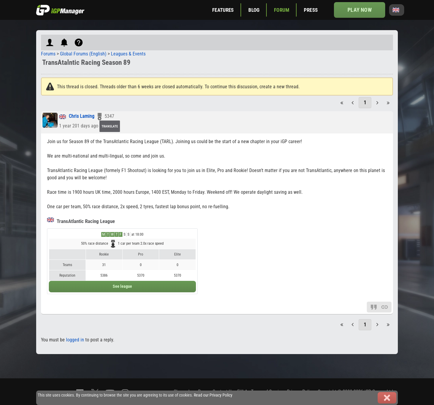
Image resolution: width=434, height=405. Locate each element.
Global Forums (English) (83, 54)
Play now (359, 10)
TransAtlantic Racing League (81, 221)
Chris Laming (81, 116)
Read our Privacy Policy (213, 395)
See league (122, 286)
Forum (281, 10)
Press (311, 10)
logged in (75, 340)
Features (223, 10)
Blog (254, 10)
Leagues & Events (128, 54)
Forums (48, 54)
